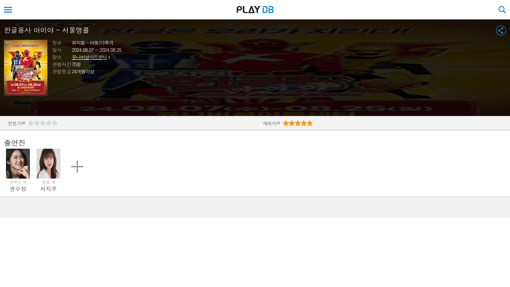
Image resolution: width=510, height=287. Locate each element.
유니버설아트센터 (89, 56)
